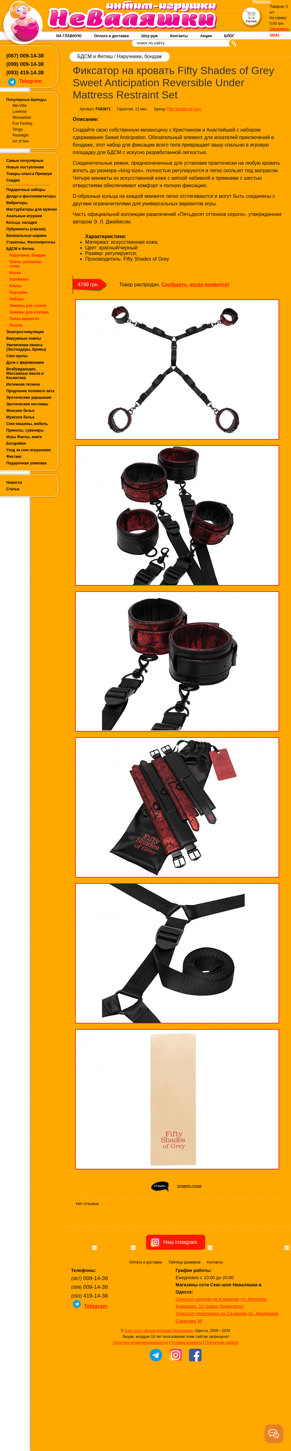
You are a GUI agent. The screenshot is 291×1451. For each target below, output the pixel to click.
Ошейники (18, 279)
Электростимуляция (25, 332)
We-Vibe (19, 105)
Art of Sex (20, 141)
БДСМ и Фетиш (20, 249)
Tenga (17, 129)
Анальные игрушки (24, 216)
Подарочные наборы (25, 190)
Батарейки (16, 443)
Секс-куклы (17, 356)
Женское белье (20, 410)
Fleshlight (20, 135)
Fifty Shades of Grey (184, 109)
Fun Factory (22, 123)
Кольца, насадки (21, 222)
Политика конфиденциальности (140, 1375)
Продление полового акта (30, 391)
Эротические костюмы (27, 404)
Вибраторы (16, 203)
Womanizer (21, 117)
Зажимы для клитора (29, 312)
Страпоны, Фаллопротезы (30, 242)
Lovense (19, 111)
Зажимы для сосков (27, 305)
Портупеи (18, 292)
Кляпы (15, 286)
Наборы (16, 299)
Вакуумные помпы (23, 338)
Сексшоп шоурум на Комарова (207, 1331)
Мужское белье (20, 417)
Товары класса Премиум (29, 174)
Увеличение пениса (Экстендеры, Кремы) (26, 347)
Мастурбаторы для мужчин (31, 209)
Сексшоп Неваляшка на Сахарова (211, 1345)
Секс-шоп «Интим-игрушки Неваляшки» (159, 1363)
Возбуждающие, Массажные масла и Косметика (25, 373)
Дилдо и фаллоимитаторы (31, 196)
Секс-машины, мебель (27, 424)
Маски (15, 273)
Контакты (179, 36)
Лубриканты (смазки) (26, 229)
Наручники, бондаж (27, 255)
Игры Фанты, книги (24, 437)
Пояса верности (24, 319)
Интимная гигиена (23, 384)
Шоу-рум (149, 36)
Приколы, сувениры (25, 430)
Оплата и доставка (111, 36)
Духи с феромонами (25, 362)
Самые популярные (24, 160)
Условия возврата (186, 1375)
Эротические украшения (28, 397)
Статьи (12, 489)
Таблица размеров (184, 1294)
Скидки (13, 180)
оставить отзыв (189, 1186)
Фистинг (14, 456)
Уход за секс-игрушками (28, 450)
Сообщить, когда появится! (195, 284)
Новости (14, 482)
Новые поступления (25, 167)
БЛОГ (229, 36)
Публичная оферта (221, 1375)
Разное (15, 325)
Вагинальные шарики (26, 235)
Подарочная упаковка (26, 463)
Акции (206, 36)
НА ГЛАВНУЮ (68, 36)
